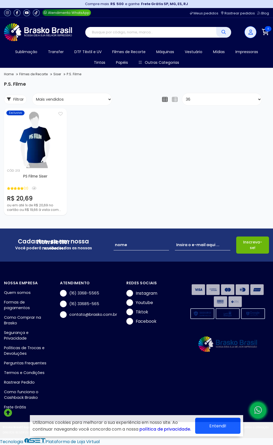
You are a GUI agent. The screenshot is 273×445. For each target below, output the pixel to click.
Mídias (219, 51)
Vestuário (193, 51)
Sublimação (26, 51)
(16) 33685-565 (79, 304)
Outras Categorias (159, 62)
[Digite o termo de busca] (150, 32)
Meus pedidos (204, 13)
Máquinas (165, 51)
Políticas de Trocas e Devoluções (24, 350)
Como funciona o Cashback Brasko (21, 394)
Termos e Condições (24, 372)
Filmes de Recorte (129, 51)
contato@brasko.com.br (88, 314)
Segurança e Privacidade (16, 335)
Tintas (99, 62)
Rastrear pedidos (238, 13)
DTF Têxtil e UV (88, 51)
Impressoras (246, 51)
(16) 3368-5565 (79, 293)
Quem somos (17, 292)
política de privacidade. (165, 429)
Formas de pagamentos (17, 305)
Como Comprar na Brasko (22, 320)
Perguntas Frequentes (25, 363)
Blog (263, 13)
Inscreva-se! (252, 244)
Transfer (56, 51)
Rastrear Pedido (19, 382)
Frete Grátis (15, 407)
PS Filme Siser (35, 176)
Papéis (122, 62)
